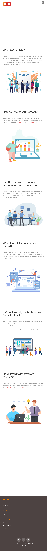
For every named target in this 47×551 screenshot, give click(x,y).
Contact (4, 530)
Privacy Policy (6, 528)
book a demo (30, 122)
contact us (21, 122)
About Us (23, 387)
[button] (43, 2)
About (4, 522)
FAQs (4, 514)
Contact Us (10, 387)
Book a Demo (5, 505)
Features (5, 502)
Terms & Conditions (7, 525)
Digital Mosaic (25, 545)
